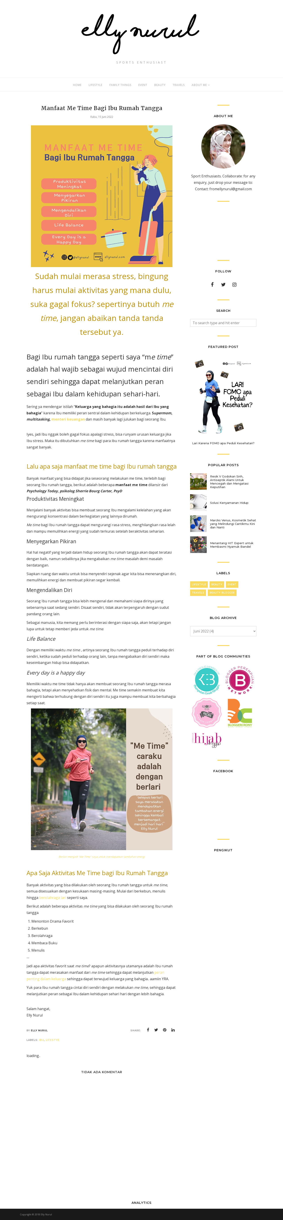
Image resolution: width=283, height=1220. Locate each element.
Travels (198, 592)
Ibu (41, 1040)
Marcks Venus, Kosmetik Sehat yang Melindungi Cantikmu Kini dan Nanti (233, 523)
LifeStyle (199, 584)
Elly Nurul (46, 1214)
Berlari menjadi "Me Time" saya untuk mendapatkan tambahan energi (102, 857)
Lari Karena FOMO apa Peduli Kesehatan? (223, 443)
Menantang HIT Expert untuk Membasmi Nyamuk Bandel (231, 544)
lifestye (52, 1040)
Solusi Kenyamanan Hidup (229, 502)
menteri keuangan (68, 419)
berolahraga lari (52, 897)
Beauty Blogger (222, 592)
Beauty (216, 584)
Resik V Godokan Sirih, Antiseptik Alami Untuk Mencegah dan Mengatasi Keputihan (229, 482)
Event (232, 584)
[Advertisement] (223, 231)
